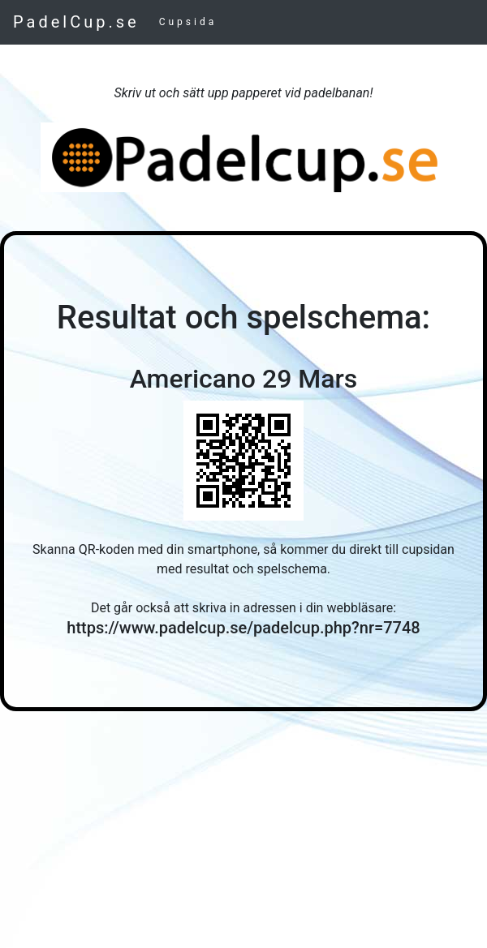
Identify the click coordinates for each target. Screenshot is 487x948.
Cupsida (188, 22)
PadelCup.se (76, 22)
